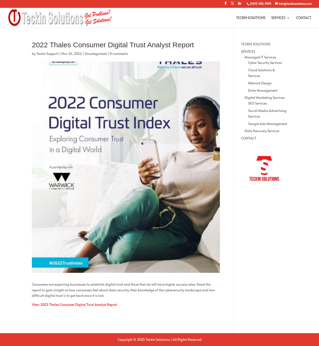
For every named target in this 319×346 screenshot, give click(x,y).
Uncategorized (96, 53)
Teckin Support (47, 53)
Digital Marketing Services (265, 97)
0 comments (119, 53)
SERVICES (278, 18)
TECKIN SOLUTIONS (250, 18)
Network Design (260, 83)
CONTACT (303, 18)
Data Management (262, 90)
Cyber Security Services (265, 62)
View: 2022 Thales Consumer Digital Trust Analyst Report (74, 304)
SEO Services (257, 103)
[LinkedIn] (239, 5)
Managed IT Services (260, 57)
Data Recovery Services (262, 131)
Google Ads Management (267, 123)
